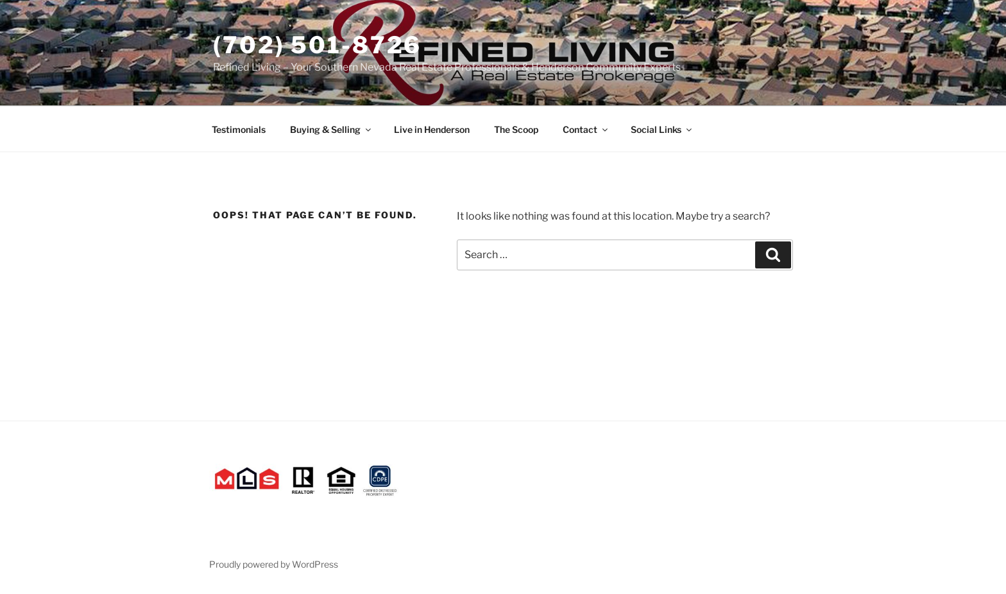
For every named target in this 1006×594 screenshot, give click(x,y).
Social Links (662, 129)
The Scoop (516, 129)
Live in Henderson (432, 129)
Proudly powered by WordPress (273, 564)
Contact (586, 129)
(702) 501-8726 (317, 45)
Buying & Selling (331, 129)
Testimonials (239, 129)
